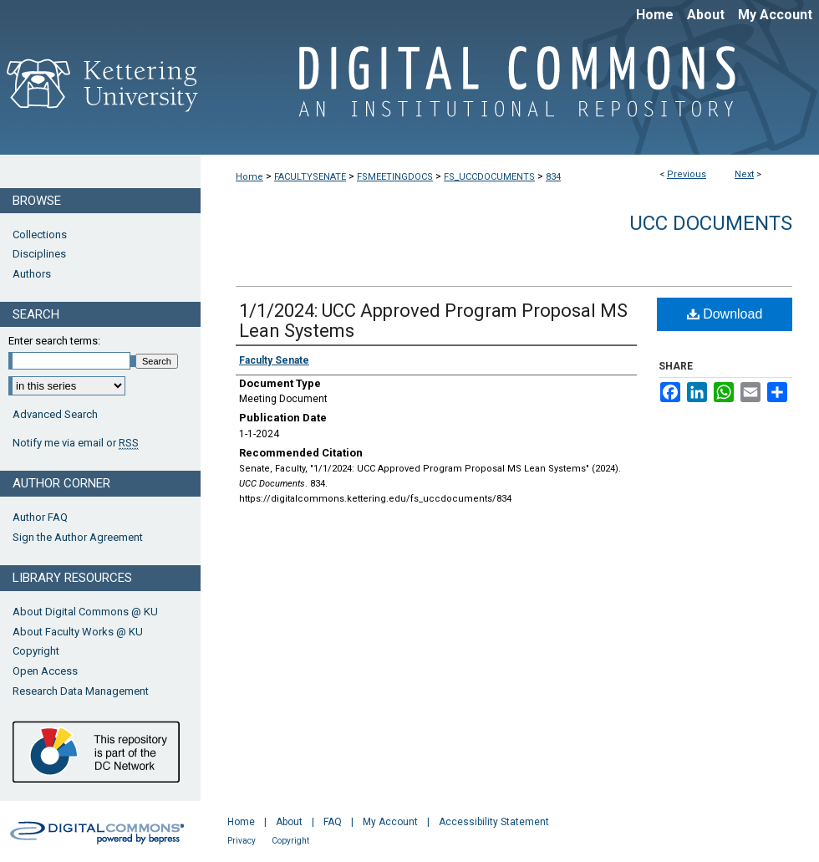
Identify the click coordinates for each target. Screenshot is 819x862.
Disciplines (39, 253)
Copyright (36, 651)
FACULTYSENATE (310, 176)
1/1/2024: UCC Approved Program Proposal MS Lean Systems (433, 320)
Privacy (241, 840)
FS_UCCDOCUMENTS (489, 176)
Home (249, 176)
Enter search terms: (54, 340)
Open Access (45, 671)
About (289, 822)
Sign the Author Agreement (78, 537)
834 (553, 176)
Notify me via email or (76, 443)
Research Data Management (81, 691)
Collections (40, 234)
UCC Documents (710, 223)
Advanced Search (55, 414)
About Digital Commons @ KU (85, 611)
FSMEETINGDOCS (395, 176)
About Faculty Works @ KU (78, 631)
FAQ (332, 822)
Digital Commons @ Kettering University (510, 90)
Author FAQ (40, 517)
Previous (686, 174)
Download (725, 314)
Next (744, 174)
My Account (390, 822)
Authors (32, 274)
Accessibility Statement (494, 822)
